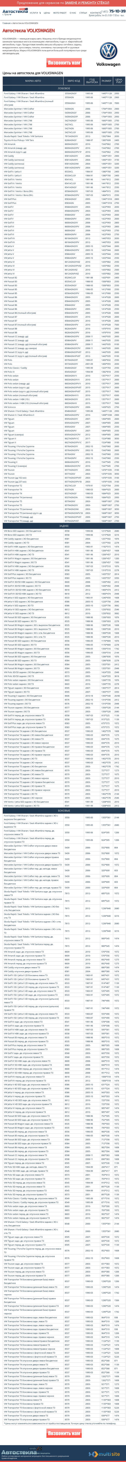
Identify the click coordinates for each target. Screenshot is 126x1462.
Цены (47, 12)
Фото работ (59, 12)
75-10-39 (107, 13)
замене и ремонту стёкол (87, 3)
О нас (73, 12)
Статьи (83, 12)
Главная (6, 23)
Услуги (34, 12)
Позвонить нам (64, 63)
